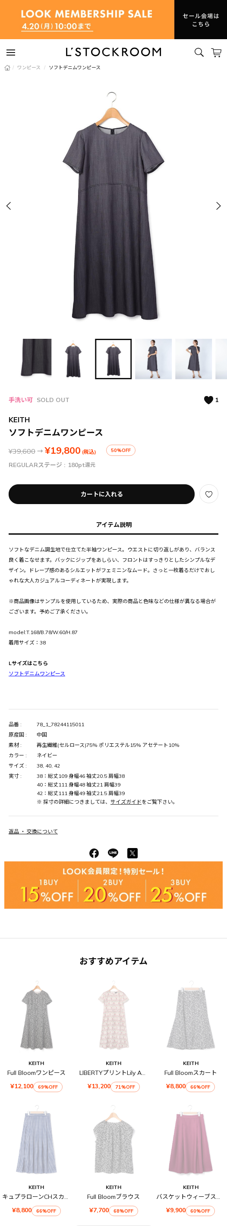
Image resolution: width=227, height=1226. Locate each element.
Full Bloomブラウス (113, 1197)
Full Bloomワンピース (36, 1073)
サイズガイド (126, 802)
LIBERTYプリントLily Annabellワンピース (135, 1073)
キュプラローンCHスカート (39, 1197)
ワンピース (29, 68)
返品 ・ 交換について (33, 831)
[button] (218, 205)
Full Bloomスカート (190, 1073)
